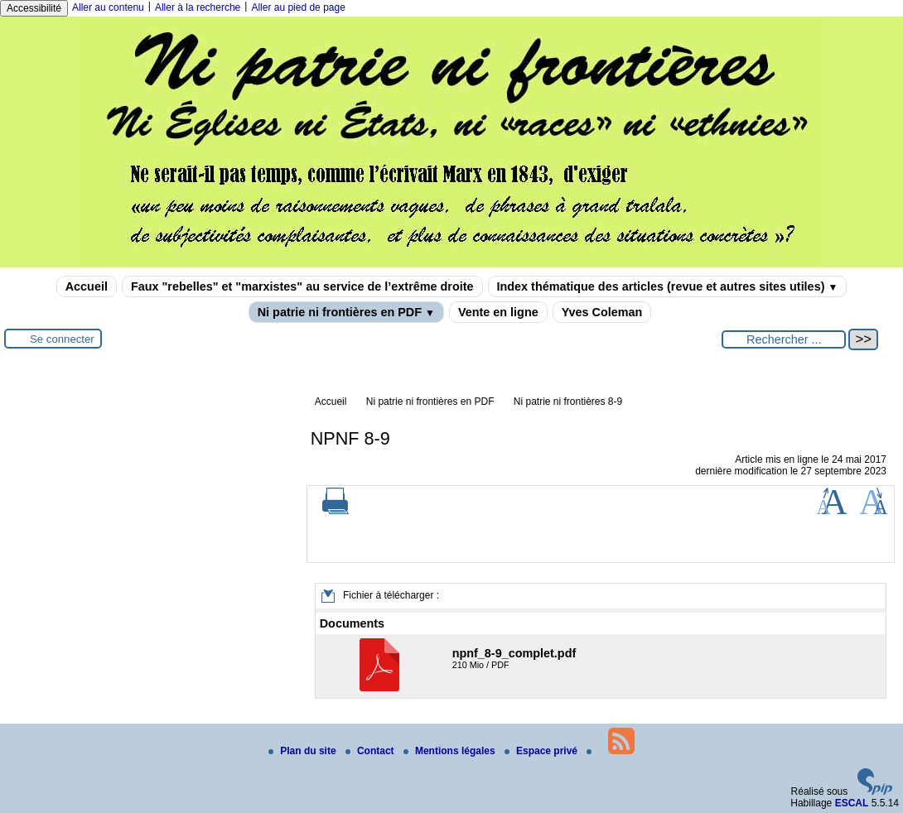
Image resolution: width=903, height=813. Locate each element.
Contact (371, 751)
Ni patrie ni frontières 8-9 (568, 401)
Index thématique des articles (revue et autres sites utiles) (667, 286)
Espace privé (542, 751)
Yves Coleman (602, 312)
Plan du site (303, 751)
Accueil (86, 286)
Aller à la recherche (197, 7)
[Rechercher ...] (784, 339)
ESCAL (852, 803)
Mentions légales (450, 751)
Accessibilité (34, 8)
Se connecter (62, 339)
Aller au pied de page (298, 7)
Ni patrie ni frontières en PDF (346, 312)
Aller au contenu (108, 7)
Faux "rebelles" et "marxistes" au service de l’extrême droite (302, 286)
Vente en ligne (498, 312)
